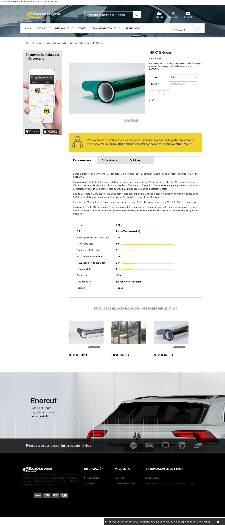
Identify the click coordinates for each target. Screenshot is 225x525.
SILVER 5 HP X (120, 355)
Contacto (188, 14)
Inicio (28, 28)
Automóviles (62, 28)
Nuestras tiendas (91, 478)
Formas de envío (91, 490)
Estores (82, 28)
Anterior (69, 335)
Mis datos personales (124, 495)
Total (181, 28)
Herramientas (132, 28)
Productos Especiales (103, 28)
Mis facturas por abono (125, 484)
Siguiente (187, 335)
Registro (159, 14)
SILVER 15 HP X (164, 355)
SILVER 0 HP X (78, 355)
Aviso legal (89, 495)
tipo (154, 77)
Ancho (155, 84)
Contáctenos (90, 484)
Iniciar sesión (174, 14)
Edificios (41, 28)
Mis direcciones (122, 490)
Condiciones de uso (93, 501)
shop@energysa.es (166, 495)
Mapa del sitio (90, 507)
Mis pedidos (120, 478)
